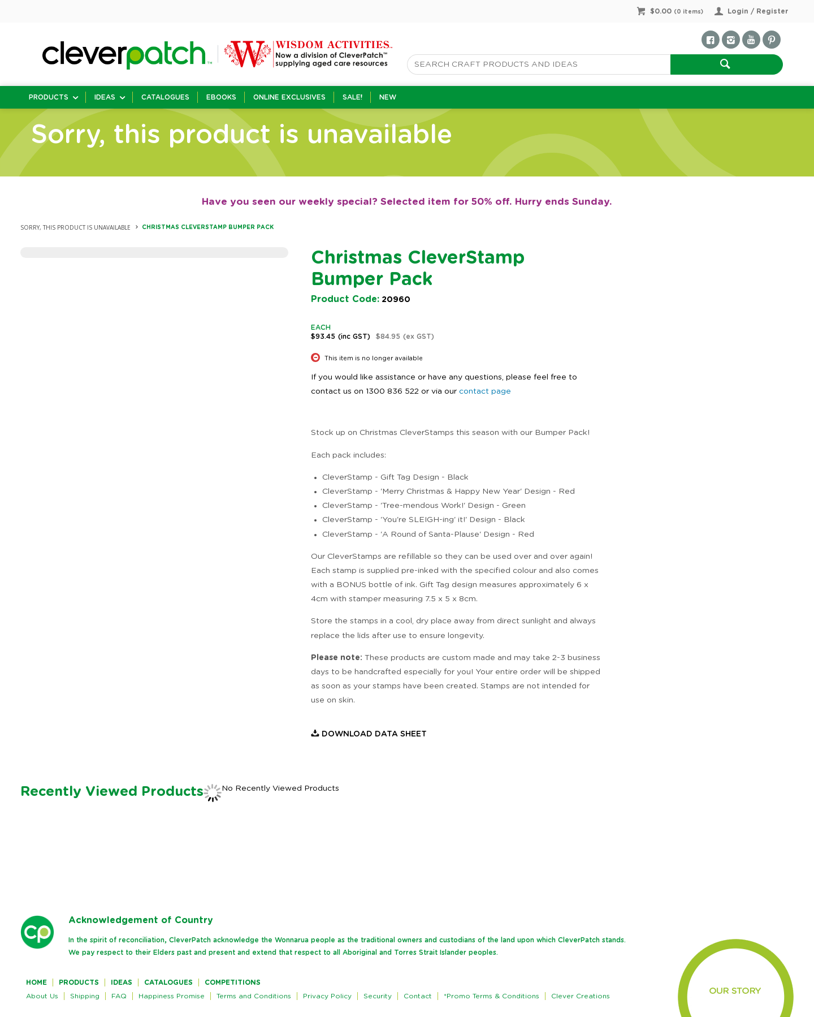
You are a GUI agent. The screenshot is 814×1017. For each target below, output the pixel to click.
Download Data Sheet (374, 734)
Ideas (104, 97)
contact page (485, 391)
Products (48, 97)
